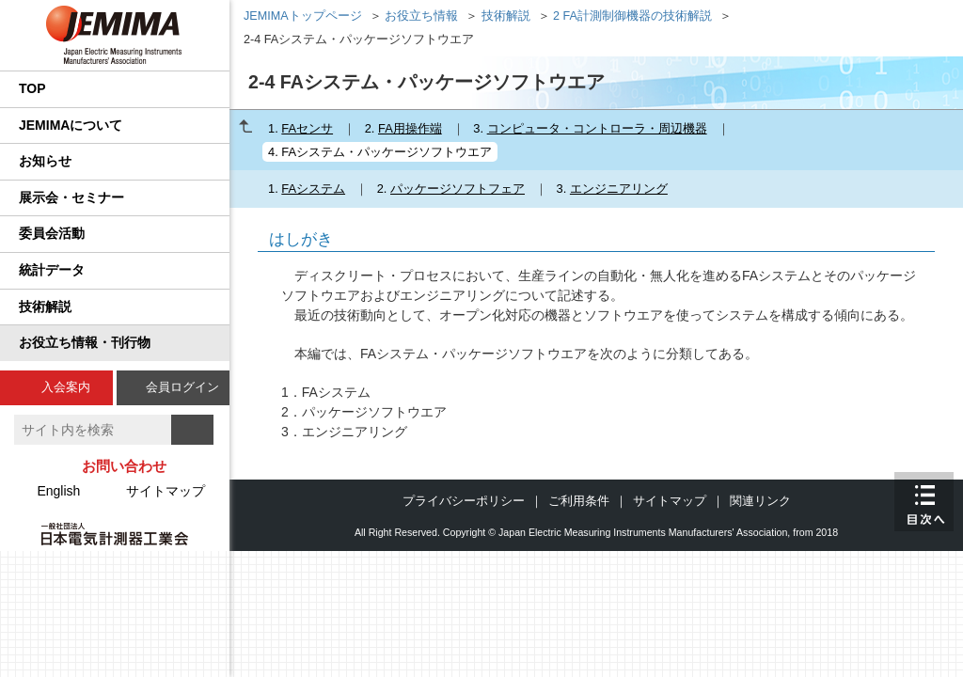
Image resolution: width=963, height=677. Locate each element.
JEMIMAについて (70, 125)
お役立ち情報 (421, 16)
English (58, 490)
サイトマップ (165, 490)
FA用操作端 (410, 128)
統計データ (52, 269)
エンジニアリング (619, 188)
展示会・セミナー (71, 197)
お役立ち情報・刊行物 (84, 342)
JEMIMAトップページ (303, 16)
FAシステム (313, 188)
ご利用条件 (578, 501)
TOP (32, 88)
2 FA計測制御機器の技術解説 (632, 16)
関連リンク (760, 501)
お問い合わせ (124, 466)
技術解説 (45, 306)
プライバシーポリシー (464, 501)
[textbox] (92, 430)
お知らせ (45, 160)
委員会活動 (52, 233)
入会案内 (65, 387)
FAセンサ (307, 128)
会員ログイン (182, 387)
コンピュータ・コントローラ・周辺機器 (597, 128)
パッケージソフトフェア (457, 188)
